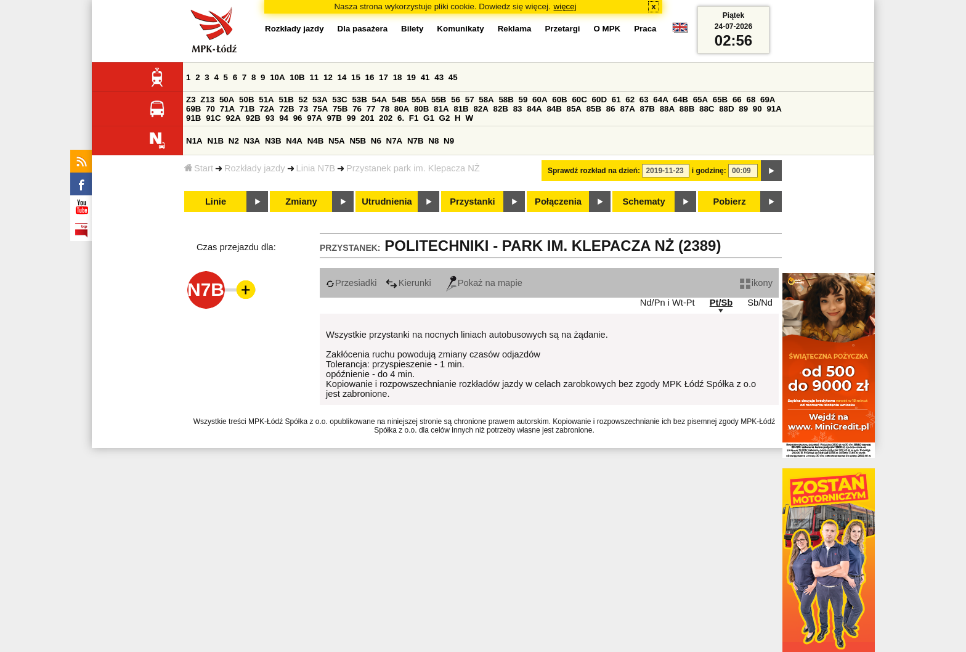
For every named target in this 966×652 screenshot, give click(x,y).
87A (627, 108)
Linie (215, 201)
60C (579, 99)
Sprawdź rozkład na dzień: (594, 170)
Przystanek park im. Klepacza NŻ (413, 168)
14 (342, 77)
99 (351, 118)
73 (303, 108)
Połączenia (558, 201)
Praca (645, 28)
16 (370, 77)
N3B (273, 140)
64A (660, 99)
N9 (449, 140)
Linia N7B (316, 168)
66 (737, 99)
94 (283, 118)
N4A (294, 140)
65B (720, 99)
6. (400, 118)
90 (757, 108)
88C (706, 108)
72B (286, 108)
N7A (394, 140)
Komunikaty (460, 28)
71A (227, 108)
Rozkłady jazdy (254, 168)
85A (574, 108)
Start (198, 168)
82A (480, 108)
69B (193, 108)
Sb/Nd (760, 303)
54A (379, 99)
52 (303, 99)
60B (559, 99)
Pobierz (729, 201)
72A (266, 108)
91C (213, 118)
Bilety (412, 28)
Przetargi (562, 28)
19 (411, 77)
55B (438, 99)
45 (453, 77)
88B (687, 108)
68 (750, 99)
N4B (315, 140)
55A (419, 99)
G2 (444, 118)
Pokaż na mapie (484, 283)
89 (743, 108)
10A (277, 77)
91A (773, 108)
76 (357, 108)
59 (523, 99)
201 (367, 118)
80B (421, 108)
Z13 (207, 99)
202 (385, 118)
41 (425, 77)
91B (193, 118)
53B (359, 99)
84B (553, 108)
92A (232, 118)
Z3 (191, 99)
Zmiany (301, 201)
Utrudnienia (387, 201)
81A (441, 108)
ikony (756, 283)
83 (517, 108)
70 (210, 108)
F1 (414, 118)
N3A (252, 140)
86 (610, 108)
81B (460, 108)
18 (397, 77)
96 (297, 118)
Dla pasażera (363, 28)
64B (680, 99)
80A (401, 108)
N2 (234, 140)
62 (630, 99)
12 (328, 77)
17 (383, 77)
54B (399, 99)
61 (616, 99)
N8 (433, 140)
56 (455, 99)
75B (340, 108)
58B (505, 99)
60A (539, 99)
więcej (565, 6)
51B (285, 99)
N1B (215, 140)
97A (314, 118)
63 (644, 99)
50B (246, 99)
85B (593, 108)
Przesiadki (351, 283)
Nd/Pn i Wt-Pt (667, 303)
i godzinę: (709, 170)
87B (647, 108)
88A (667, 108)
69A (767, 99)
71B (247, 108)
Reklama (515, 28)
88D (726, 108)
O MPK (607, 28)
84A (534, 108)
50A (226, 99)
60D (599, 99)
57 (469, 99)
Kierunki (408, 283)
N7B (415, 140)
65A (700, 99)
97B (334, 118)
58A (486, 99)
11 (314, 77)
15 (355, 77)
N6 (376, 140)
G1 (428, 118)
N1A (194, 140)
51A (266, 99)
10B (297, 77)
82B (500, 108)
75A (320, 108)
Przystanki (472, 201)
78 (384, 108)
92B (252, 118)
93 (270, 118)
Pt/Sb (721, 303)
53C (339, 99)
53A (319, 99)
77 (371, 108)
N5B (357, 140)
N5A (336, 140)
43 (439, 77)
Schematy (643, 201)
